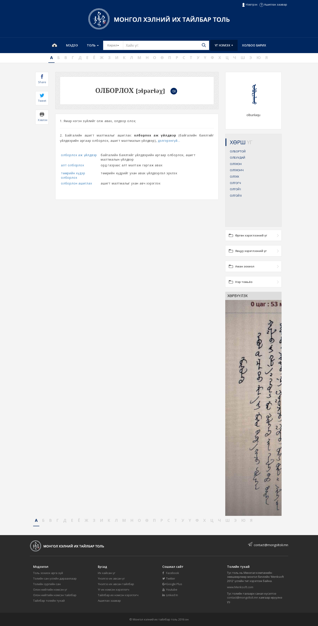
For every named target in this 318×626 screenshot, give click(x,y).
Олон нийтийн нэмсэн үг (50, 589)
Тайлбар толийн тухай (49, 601)
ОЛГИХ (234, 177)
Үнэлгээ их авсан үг (111, 578)
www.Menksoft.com (240, 587)
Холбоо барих (254, 45)
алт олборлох (72, 165)
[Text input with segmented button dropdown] (166, 45)
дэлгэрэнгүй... (169, 140)
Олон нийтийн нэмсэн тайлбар (54, 595)
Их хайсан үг (106, 573)
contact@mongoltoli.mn (271, 545)
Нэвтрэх (249, 4)
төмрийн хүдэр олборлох (73, 175)
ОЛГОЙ (235, 189)
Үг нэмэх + (224, 45)
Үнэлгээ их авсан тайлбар (116, 584)
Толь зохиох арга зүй (48, 573)
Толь (93, 45)
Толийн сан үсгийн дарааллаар (55, 578)
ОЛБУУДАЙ (237, 157)
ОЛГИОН (236, 164)
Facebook (170, 573)
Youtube (169, 589)
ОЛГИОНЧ (237, 170)
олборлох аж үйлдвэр (79, 155)
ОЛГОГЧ (235, 183)
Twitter (168, 578)
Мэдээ (72, 45)
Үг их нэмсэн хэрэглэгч (113, 589)
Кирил (115, 45)
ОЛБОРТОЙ (238, 151)
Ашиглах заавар (273, 4)
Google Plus (172, 584)
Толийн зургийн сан (47, 584)
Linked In (170, 595)
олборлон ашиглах (76, 183)
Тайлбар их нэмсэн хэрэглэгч (118, 595)
